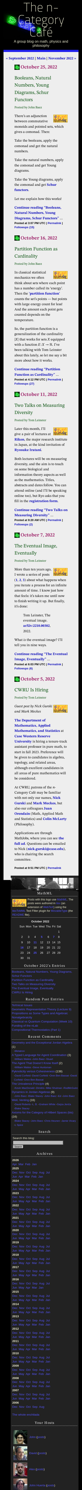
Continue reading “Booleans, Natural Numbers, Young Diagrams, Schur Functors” (37, 213)
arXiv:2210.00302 (36, 626)
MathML (62, 899)
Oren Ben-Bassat (59, 1075)
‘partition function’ (44, 293)
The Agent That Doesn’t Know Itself (35, 1063)
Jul (48, 1172)
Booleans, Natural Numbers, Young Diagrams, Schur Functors (42, 973)
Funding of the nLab (25, 1025)
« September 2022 (20, 58)
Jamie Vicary (69, 1121)
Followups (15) (24, 227)
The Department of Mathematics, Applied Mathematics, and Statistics (37, 726)
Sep (35, 1172)
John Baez (39, 1059)
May (21, 1189)
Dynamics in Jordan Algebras (31, 1092)
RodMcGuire (71, 1088)
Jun (14, 1176)
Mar (21, 1164)
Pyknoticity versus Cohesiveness (33, 1071)
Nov (21, 1172)
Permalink (54, 223)
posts (40, 1437)
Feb (27, 1164)
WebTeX (48, 907)
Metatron (20, 1051)
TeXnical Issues (22, 1005)
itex (58, 903)
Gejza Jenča (64, 1104)
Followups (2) (23, 524)
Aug (41, 1172)
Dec (14, 1172)
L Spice (19, 1125)
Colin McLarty (55, 819)
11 (35, 942)
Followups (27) (24, 383)
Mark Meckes (44, 803)
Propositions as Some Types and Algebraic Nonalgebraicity (40, 1015)
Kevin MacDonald (25, 1088)
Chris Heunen (52, 1121)
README (18, 914)
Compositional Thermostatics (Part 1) (36, 1029)
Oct (28, 1172)
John (32, 1437)
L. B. (35, 1104)
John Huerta (37, 1485)
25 (35, 952)
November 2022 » (62, 58)
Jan (34, 1164)
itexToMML (18, 910)
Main (41, 58)
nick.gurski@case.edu (45, 849)
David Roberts (23, 1104)
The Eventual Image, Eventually (33, 988)
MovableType (59, 910)
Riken (19, 439)
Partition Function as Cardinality (33, 980)
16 (21, 947)
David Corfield (23, 1075)
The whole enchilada (25, 1414)
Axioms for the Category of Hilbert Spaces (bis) (42, 1112)
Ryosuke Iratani (27, 450)
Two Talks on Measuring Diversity (34, 984)
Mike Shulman (54, 1088)
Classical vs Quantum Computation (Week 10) (42, 1021)
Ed (59, 1096)
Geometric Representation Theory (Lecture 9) (41, 1009)
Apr (14, 1164)
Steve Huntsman (42, 1067)
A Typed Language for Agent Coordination (39, 1055)
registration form (43, 501)
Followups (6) (23, 668)
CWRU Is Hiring (22, 992)
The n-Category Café (41, 20)
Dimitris (40, 1088)
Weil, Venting (20, 1100)
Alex (32, 1469)
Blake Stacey (35, 1096)
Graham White (47, 1104)
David (33, 1453)
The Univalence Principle (28, 1083)
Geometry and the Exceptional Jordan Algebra (42, 1042)
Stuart (49, 1059)
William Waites (23, 1059)
